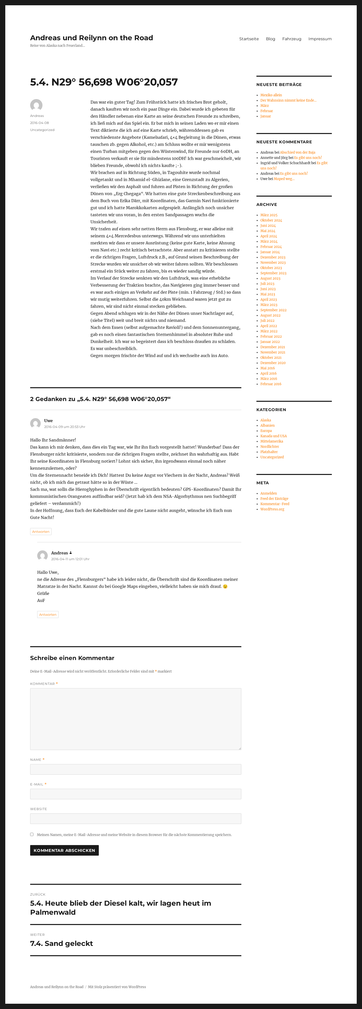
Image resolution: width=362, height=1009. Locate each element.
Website (38, 809)
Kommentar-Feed (274, 504)
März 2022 (269, 331)
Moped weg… (284, 179)
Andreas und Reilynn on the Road (91, 37)
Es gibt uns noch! (308, 158)
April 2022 (268, 326)
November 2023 (273, 262)
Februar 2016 (271, 384)
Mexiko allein (271, 95)
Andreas (37, 116)
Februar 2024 (271, 247)
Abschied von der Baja (297, 152)
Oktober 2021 (271, 358)
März (264, 106)
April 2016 (268, 373)
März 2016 (268, 379)
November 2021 (272, 352)
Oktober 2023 (271, 268)
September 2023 (273, 273)
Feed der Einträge (274, 499)
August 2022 (270, 315)
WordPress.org (272, 509)
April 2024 (268, 236)
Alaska (265, 420)
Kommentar (44, 684)
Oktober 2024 (271, 220)
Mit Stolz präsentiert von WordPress (117, 987)
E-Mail (38, 784)
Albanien (267, 425)
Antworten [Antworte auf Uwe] (41, 532)
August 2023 (270, 278)
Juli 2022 (267, 321)
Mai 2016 (267, 368)
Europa (266, 431)
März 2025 (269, 215)
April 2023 (268, 299)
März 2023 (268, 305)
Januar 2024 (270, 252)
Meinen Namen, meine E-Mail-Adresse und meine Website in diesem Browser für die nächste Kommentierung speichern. (134, 835)
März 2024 (269, 241)
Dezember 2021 (272, 347)
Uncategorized (42, 130)
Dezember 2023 (272, 257)
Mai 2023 (267, 294)
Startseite (249, 38)
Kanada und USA (273, 436)
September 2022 (273, 310)
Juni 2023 (268, 289)
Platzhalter (269, 452)
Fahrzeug (291, 38)
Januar (265, 116)
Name (37, 760)
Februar (266, 111)
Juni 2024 (268, 226)
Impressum (320, 38)
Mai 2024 (267, 231)
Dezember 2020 (273, 363)
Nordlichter (269, 447)
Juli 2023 (267, 284)
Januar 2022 (270, 342)
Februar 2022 (271, 336)
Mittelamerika (271, 441)
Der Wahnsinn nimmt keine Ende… (288, 100)
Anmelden (268, 493)
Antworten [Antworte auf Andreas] (48, 614)
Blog (270, 38)
